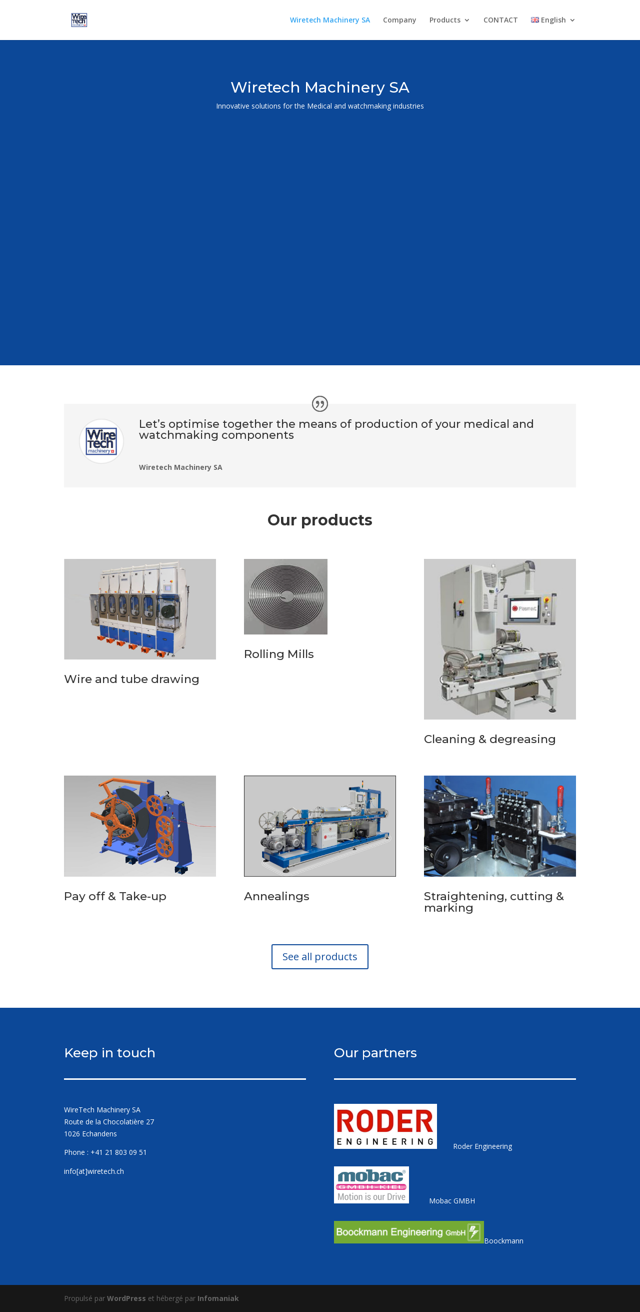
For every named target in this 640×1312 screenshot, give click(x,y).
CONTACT (501, 21)
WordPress (126, 1298)
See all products (320, 956)
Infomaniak (218, 1298)
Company (399, 21)
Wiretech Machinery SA (330, 21)
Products (445, 21)
